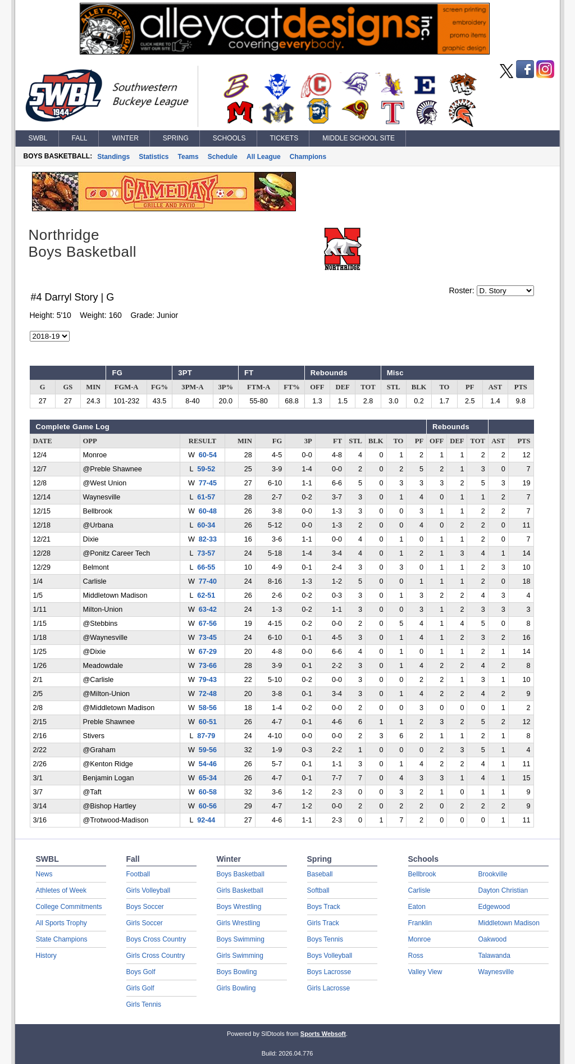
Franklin (420, 923)
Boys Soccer (145, 907)
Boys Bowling (237, 972)
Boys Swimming (240, 939)
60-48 (208, 511)
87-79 (206, 736)
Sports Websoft (323, 1033)
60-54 (208, 455)
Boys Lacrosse (329, 972)
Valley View (425, 972)
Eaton (417, 907)
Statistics (153, 157)
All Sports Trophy (61, 923)
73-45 (208, 638)
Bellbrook (422, 874)
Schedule (223, 157)
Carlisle (419, 890)
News (44, 874)
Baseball (320, 874)
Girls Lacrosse (328, 988)
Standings (113, 157)
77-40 (208, 581)
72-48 (208, 694)
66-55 (206, 567)
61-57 (206, 497)
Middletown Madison (509, 923)
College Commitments (69, 907)
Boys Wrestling (239, 907)
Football (138, 874)
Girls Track (323, 923)
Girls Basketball (240, 890)
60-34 (206, 525)
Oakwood (492, 939)
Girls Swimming (240, 956)
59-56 (208, 750)
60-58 (208, 792)
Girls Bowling (236, 988)
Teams (188, 157)
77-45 (208, 483)
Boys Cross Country (156, 939)
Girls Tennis (143, 1004)
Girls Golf (140, 988)
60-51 (208, 722)
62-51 (206, 595)
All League (264, 157)
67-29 (208, 652)
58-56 (208, 708)
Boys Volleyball (330, 956)
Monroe (419, 939)
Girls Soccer (144, 923)
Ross (415, 956)
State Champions (62, 939)
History (46, 956)
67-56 (208, 624)
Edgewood (494, 907)
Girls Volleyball (148, 890)
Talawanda (494, 956)
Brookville (493, 874)
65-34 (208, 778)
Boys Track (323, 907)
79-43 (208, 680)
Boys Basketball (240, 874)
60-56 (208, 806)
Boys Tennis (325, 939)
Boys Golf (141, 972)
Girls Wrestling (239, 923)
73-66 (208, 666)
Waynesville (496, 972)
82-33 (208, 539)
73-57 (206, 553)
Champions (308, 157)
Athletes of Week (61, 890)
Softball (318, 890)
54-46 (208, 764)
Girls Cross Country (155, 956)
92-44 (206, 820)
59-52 (206, 469)
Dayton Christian (503, 890)
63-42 (208, 609)
